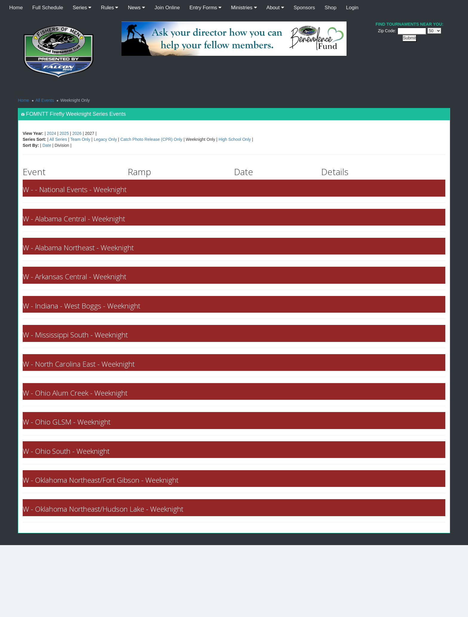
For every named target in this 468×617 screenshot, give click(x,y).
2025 (64, 133)
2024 (51, 133)
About (275, 7)
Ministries (244, 7)
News (136, 7)
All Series (58, 139)
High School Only (234, 139)
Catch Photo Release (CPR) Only (151, 139)
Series (82, 7)
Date (46, 145)
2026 (76, 133)
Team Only (80, 139)
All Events (45, 100)
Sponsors (304, 7)
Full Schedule (47, 7)
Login (352, 7)
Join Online (167, 7)
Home (16, 7)
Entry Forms (205, 7)
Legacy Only (105, 139)
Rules (109, 7)
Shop (331, 7)
